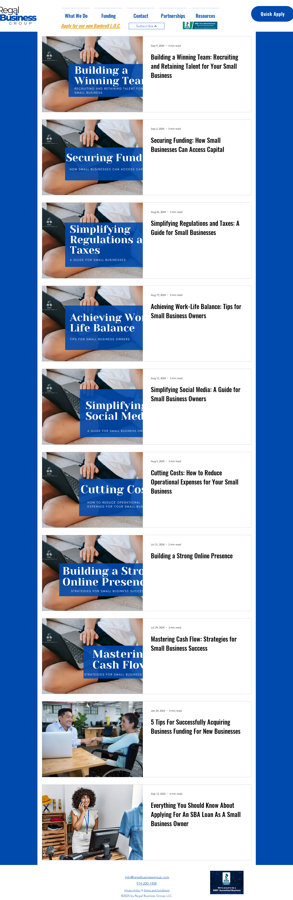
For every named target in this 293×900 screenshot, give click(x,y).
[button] (108, 13)
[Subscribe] (146, 26)
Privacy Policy (132, 890)
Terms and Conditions (157, 890)
